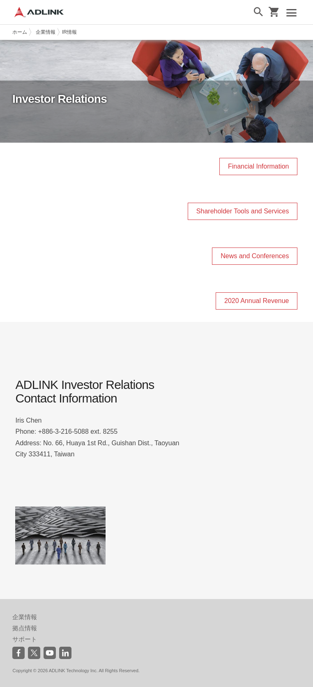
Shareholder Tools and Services (242, 211)
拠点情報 (24, 628)
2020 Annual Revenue (256, 300)
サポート (24, 639)
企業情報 (45, 32)
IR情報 (69, 32)
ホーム (19, 32)
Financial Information (258, 166)
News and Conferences (255, 255)
